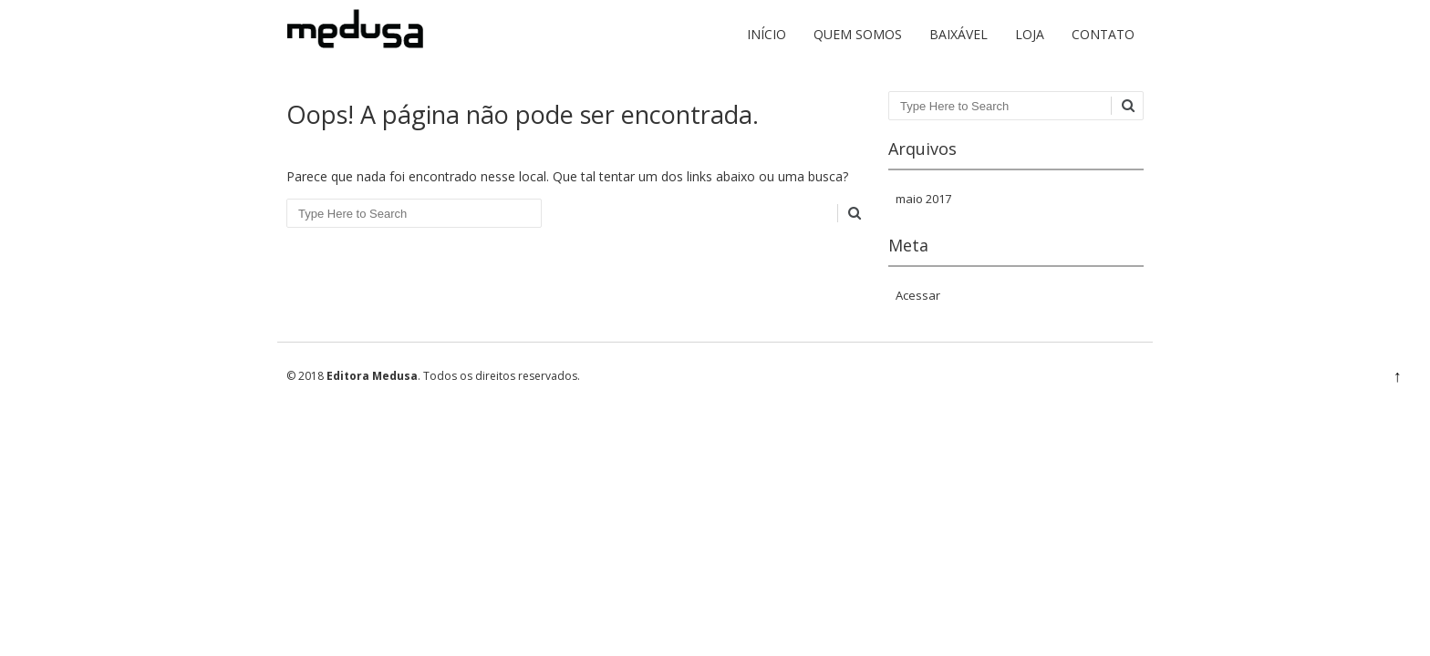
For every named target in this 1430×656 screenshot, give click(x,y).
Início (766, 34)
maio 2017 (923, 198)
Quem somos (857, 34)
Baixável (958, 34)
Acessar (918, 295)
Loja (1029, 34)
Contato (1103, 34)
